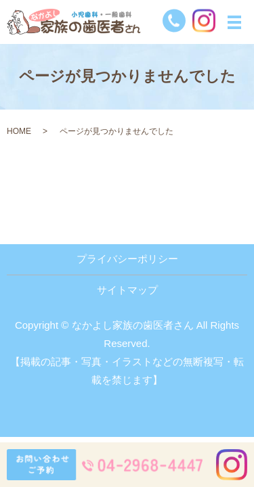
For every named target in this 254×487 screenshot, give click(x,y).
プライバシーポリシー (127, 258)
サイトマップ (127, 290)
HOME (19, 131)
